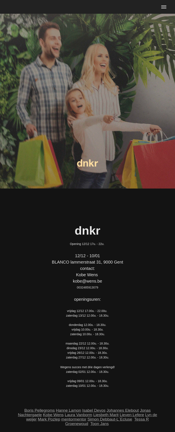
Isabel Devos (94, 410)
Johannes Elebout (123, 410)
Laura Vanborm (78, 415)
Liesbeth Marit (106, 415)
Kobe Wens (53, 415)
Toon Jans (99, 423)
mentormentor (73, 419)
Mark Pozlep (49, 419)
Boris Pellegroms (39, 410)
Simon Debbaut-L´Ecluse (109, 419)
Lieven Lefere (132, 415)
